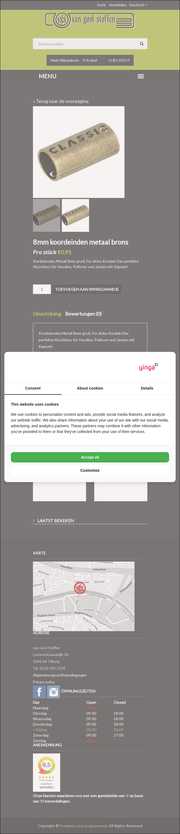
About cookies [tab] (90, 388)
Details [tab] (147, 388)
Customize (90, 470)
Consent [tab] (33, 388)
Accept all (90, 457)
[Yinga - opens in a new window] (148, 367)
